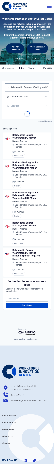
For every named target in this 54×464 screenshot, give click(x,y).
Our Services (9, 401)
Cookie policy (32, 325)
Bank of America (19, 127)
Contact (6, 429)
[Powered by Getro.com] (27, 317)
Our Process (9, 408)
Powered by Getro (45, 107)
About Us (7, 422)
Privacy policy (19, 325)
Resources (8, 415)
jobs (21, 54)
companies (8, 54)
